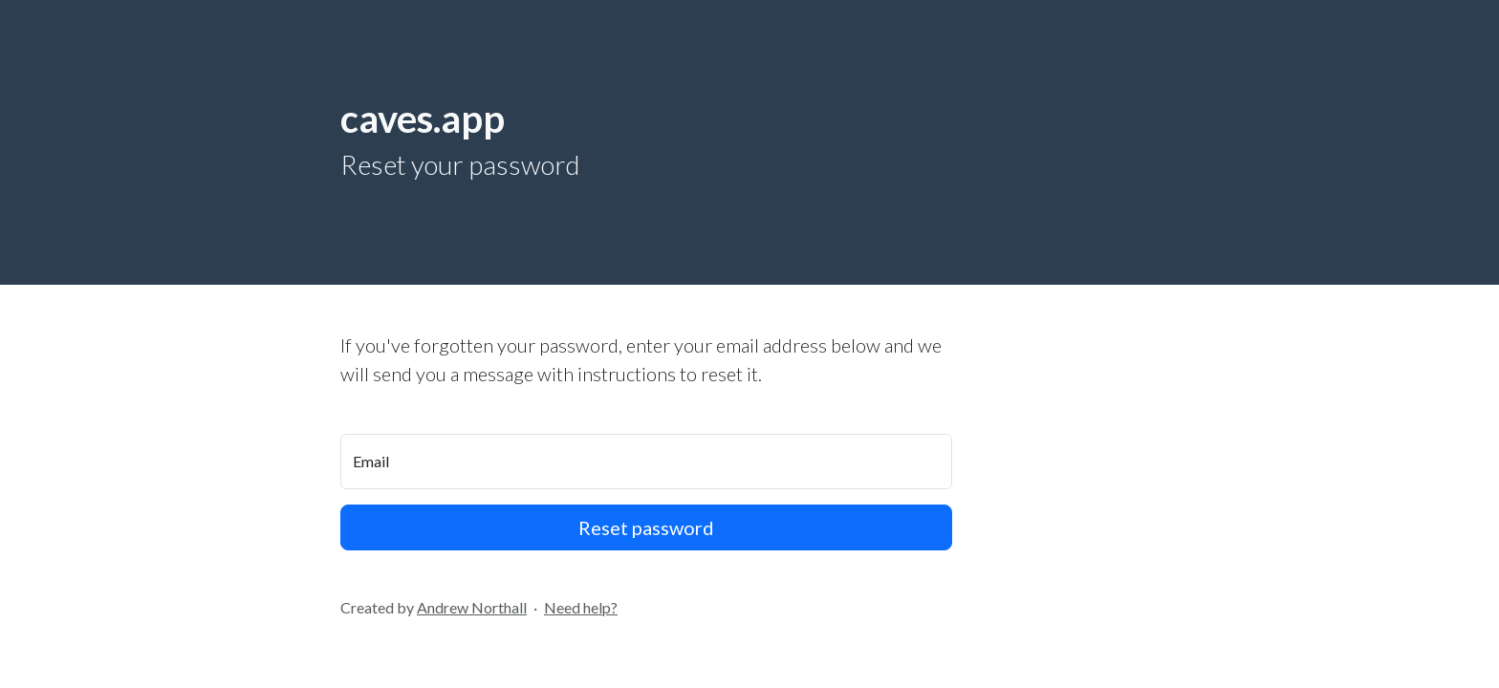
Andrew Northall (472, 607)
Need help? (581, 607)
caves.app (422, 118)
